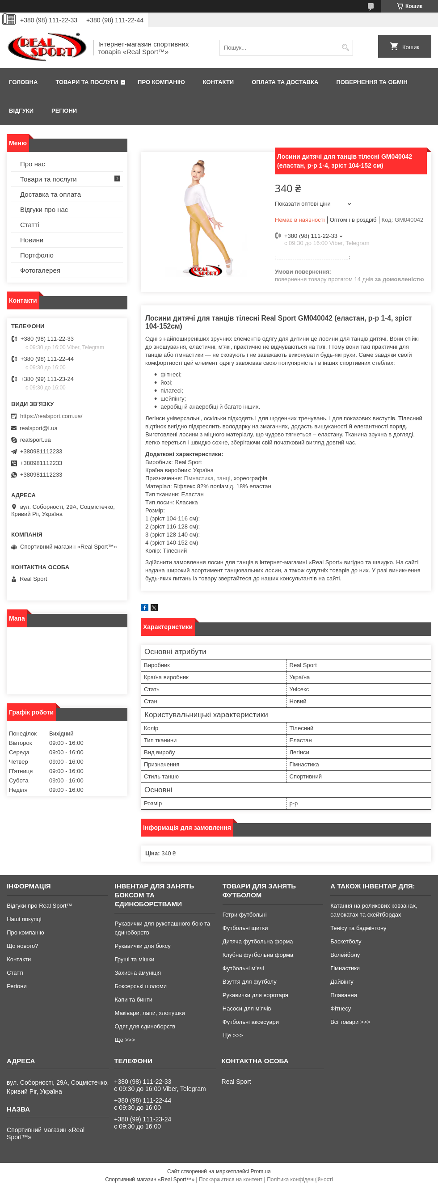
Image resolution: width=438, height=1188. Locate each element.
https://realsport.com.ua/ (51, 416)
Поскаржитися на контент (230, 1179)
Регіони (64, 110)
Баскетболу (345, 941)
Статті (29, 224)
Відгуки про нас (44, 209)
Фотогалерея (40, 270)
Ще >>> (124, 1039)
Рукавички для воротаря (255, 995)
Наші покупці (24, 919)
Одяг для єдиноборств (144, 1026)
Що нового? (22, 946)
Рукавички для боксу (142, 946)
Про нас (32, 164)
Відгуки (21, 110)
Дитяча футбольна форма (258, 941)
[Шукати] (345, 47)
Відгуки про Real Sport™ (39, 905)
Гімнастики (345, 968)
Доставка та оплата (50, 194)
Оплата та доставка (285, 82)
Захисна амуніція (137, 972)
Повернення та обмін (371, 82)
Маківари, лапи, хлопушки (149, 1013)
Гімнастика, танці (207, 478)
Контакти (218, 82)
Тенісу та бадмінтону (358, 928)
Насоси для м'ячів (247, 1008)
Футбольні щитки (245, 928)
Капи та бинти (133, 999)
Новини (31, 240)
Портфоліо (37, 255)
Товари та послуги (86, 82)
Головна (23, 82)
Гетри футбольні (245, 914)
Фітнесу (340, 1008)
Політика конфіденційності (300, 1179)
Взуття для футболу (250, 981)
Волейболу (345, 954)
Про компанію (161, 82)
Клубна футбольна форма (258, 954)
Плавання (343, 995)
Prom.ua (261, 1171)
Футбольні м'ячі (243, 968)
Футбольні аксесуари (251, 1022)
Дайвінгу (342, 981)
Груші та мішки (134, 959)
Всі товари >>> (350, 1022)
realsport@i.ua (39, 428)
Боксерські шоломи (140, 986)
